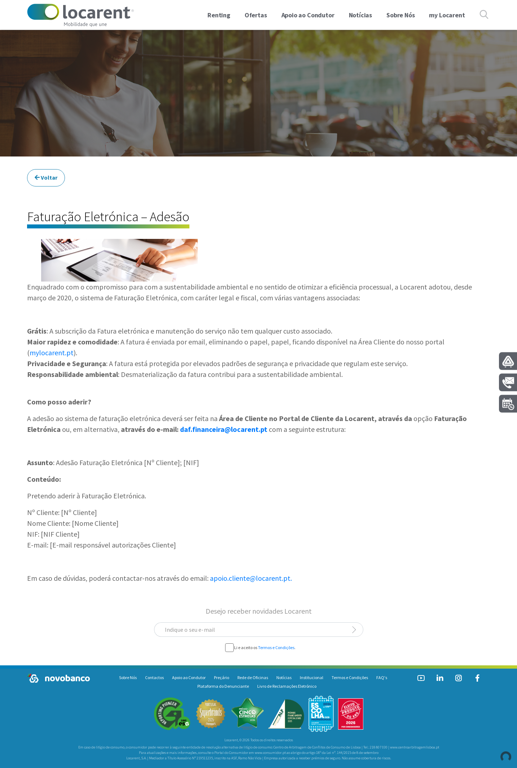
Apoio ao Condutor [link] (307, 15)
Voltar (46, 177)
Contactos (154, 677)
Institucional (311, 677)
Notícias (284, 677)
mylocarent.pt (52, 352)
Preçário (221, 677)
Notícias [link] (360, 15)
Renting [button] (218, 15)
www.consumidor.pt (270, 752)
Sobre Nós (128, 677)
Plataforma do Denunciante (223, 686)
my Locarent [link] (447, 15)
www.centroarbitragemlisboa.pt (414, 747)
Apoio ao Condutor (189, 677)
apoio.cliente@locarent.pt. (251, 578)
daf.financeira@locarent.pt (223, 429)
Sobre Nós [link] (400, 15)
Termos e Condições (276, 647)
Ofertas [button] (256, 15)
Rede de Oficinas (252, 677)
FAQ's (381, 677)
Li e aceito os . (264, 647)
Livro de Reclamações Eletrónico (286, 686)
